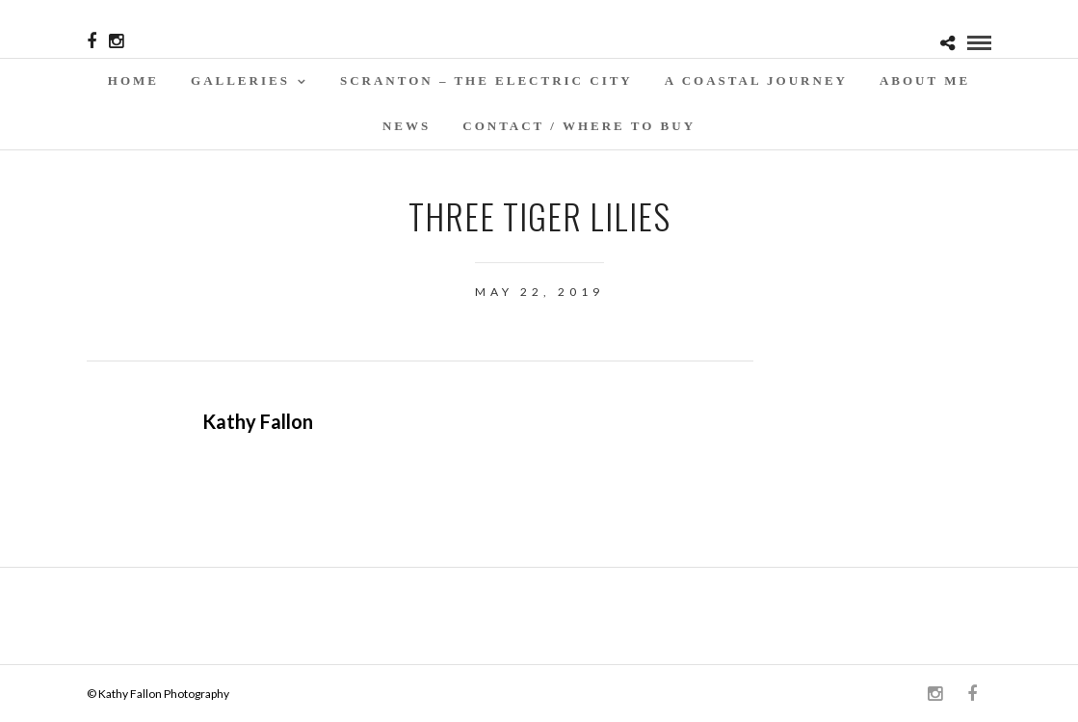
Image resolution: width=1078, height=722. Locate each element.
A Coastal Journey (756, 80)
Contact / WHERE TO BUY (579, 126)
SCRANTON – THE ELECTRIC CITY (486, 80)
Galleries (240, 80)
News (406, 126)
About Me (925, 80)
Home (133, 80)
